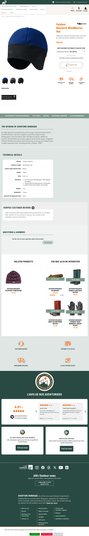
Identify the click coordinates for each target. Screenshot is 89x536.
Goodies (41, 517)
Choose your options (63, 52)
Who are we (25, 508)
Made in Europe (43, 511)
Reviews (46, 116)
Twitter (55, 467)
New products (42, 508)
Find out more (22, 448)
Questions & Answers (59, 116)
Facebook (43, 467)
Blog (25, 468)
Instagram (37, 467)
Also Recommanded (77, 116)
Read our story (52, 503)
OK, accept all (34, 534)
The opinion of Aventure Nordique (17, 116)
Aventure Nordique (28, 495)
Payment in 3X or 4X (68, 349)
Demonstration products (43, 523)
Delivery (57, 513)
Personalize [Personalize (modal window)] (58, 534)
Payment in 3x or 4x (61, 83)
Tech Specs (36, 116)
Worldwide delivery (71, 83)
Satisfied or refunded (62, 519)
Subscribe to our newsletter (44, 483)
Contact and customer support (61, 509)
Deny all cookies (47, 534)
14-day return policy (81, 83)
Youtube (61, 467)
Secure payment (60, 516)
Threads (49, 467)
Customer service (21, 349)
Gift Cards (41, 520)
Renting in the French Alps (26, 515)
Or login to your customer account (71, 58)
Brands (24, 511)
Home (3, 16)
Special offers (42, 514)
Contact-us (25, 519)
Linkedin (67, 467)
